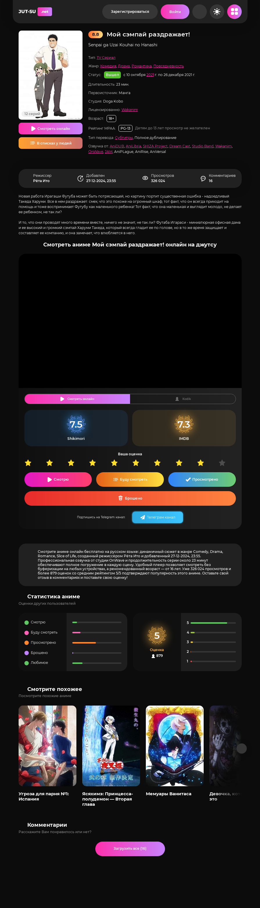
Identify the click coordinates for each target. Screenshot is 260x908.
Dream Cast (179, 146)
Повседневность (168, 66)
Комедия (108, 66)
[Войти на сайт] (175, 11)
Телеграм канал (161, 517)
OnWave (95, 151)
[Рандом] (199, 11)
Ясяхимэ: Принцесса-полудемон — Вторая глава (107, 799)
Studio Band (203, 146)
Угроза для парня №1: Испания (44, 796)
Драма (124, 66)
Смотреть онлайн (53, 128)
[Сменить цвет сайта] (217, 11)
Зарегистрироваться (130, 11)
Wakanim (129, 109)
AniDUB (117, 146)
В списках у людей (54, 143)
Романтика (142, 66)
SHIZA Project (155, 146)
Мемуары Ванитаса (168, 793)
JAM (108, 151)
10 (229, 462)
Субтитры (124, 137)
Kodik (186, 399)
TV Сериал (106, 57)
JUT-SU (35, 11)
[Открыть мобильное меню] (234, 11)
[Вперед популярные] (241, 748)
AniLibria (133, 146)
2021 (150, 75)
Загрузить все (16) (130, 848)
